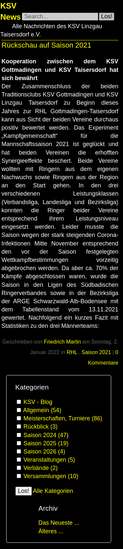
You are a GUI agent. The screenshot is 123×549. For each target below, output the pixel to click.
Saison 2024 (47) (46, 435)
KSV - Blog (38, 402)
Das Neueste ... (58, 522)
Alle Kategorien (53, 491)
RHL (72, 352)
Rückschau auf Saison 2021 (47, 45)
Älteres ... (50, 531)
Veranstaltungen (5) (49, 459)
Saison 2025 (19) (46, 443)
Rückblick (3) (41, 426)
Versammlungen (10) (51, 476)
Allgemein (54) (42, 410)
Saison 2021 (96, 352)
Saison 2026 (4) (44, 451)
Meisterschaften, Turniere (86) (63, 418)
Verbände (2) (41, 468)
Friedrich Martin (62, 342)
